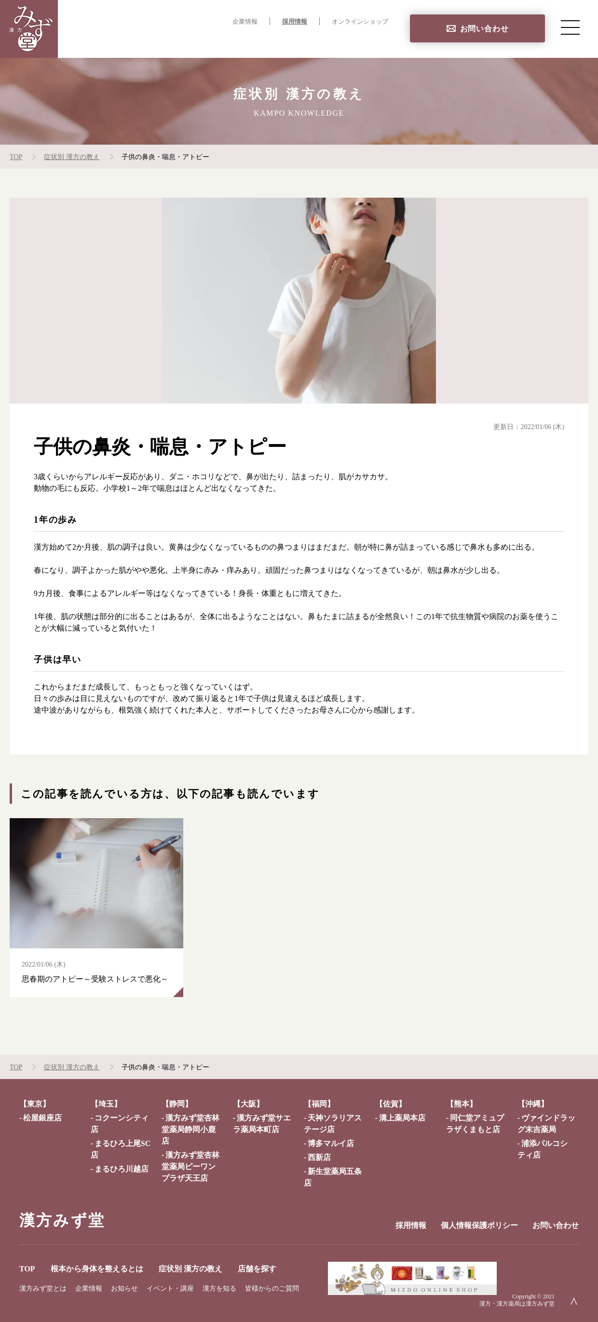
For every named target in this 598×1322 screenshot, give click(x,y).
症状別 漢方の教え (301, 41)
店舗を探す (368, 41)
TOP (134, 41)
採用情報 (294, 21)
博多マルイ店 (331, 1143)
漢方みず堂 (62, 1220)
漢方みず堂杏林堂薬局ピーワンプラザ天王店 (190, 1166)
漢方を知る (219, 1288)
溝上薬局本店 (402, 1118)
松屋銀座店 (42, 1118)
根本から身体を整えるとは (205, 41)
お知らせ (124, 1288)
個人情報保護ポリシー (479, 1225)
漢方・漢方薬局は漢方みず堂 (517, 1303)
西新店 (319, 1157)
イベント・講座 (170, 1288)
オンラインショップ (360, 21)
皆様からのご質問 (272, 1288)
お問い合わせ (484, 29)
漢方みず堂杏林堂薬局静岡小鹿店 (190, 1129)
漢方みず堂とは (43, 1288)
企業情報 (245, 21)
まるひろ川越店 (122, 1169)
